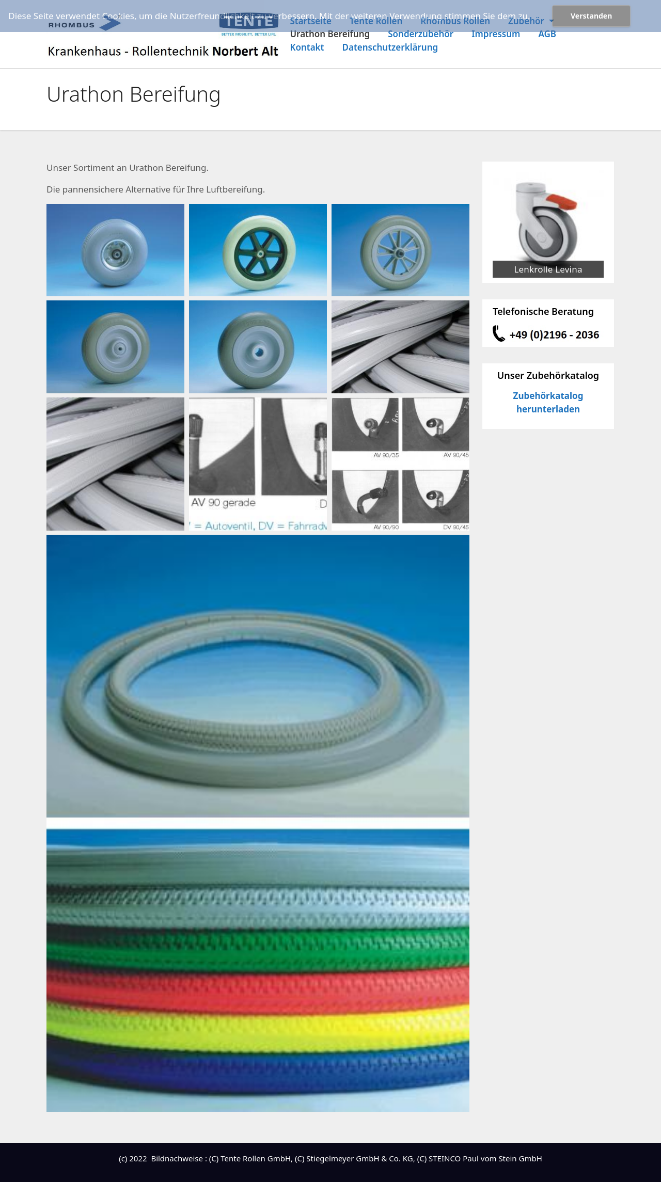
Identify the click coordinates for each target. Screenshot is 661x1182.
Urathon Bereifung (330, 34)
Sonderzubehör (420, 34)
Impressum (495, 34)
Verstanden (591, 16)
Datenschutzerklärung (390, 47)
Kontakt (307, 47)
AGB (547, 34)
